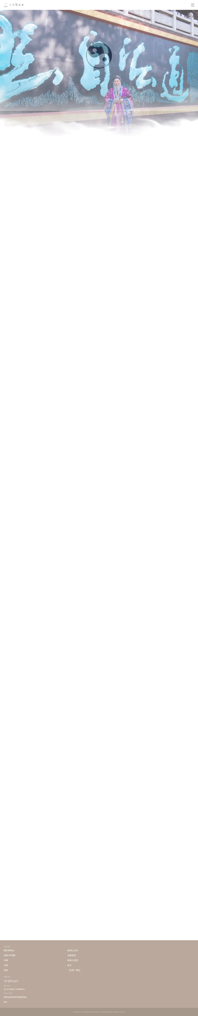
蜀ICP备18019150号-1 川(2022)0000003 (98, 1012)
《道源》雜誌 (73, 970)
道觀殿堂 (71, 955)
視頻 (6, 970)
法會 (6, 965)
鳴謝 (5, 1002)
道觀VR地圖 (9, 955)
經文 (69, 965)
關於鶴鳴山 (9, 950)
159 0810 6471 (11, 981)
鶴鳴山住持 (72, 950)
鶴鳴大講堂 (72, 960)
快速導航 (7, 947)
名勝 (6, 960)
